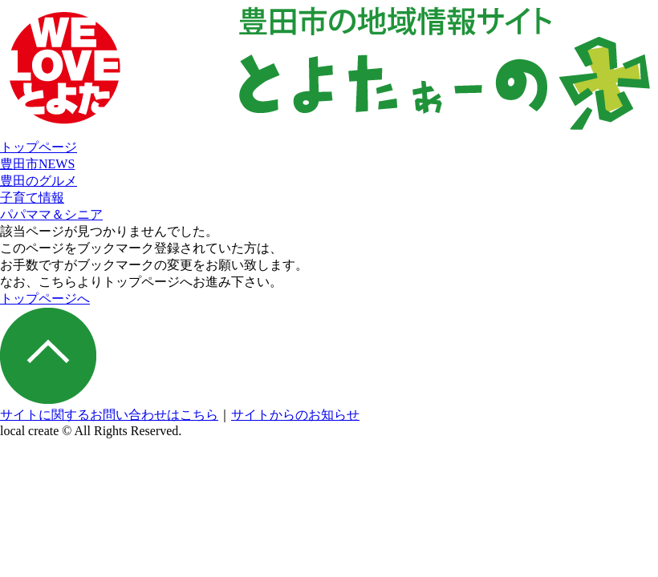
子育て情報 (32, 197)
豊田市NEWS (37, 164)
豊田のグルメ (38, 181)
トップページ (38, 147)
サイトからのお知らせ (295, 415)
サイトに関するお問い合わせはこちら (109, 415)
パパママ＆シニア (51, 214)
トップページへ (45, 298)
